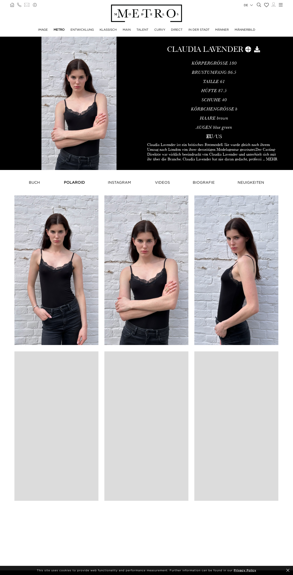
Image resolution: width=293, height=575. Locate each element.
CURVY (159, 29)
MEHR (271, 159)
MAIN (127, 29)
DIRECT (176, 29)
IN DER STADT (198, 29)
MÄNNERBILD (245, 29)
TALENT (142, 29)
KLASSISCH (108, 29)
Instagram (119, 182)
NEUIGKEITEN (251, 182)
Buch (34, 182)
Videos (162, 182)
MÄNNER (222, 29)
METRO (59, 29)
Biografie (204, 182)
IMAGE (43, 29)
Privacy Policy (245, 570)
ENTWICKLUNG (82, 29)
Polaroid (74, 182)
